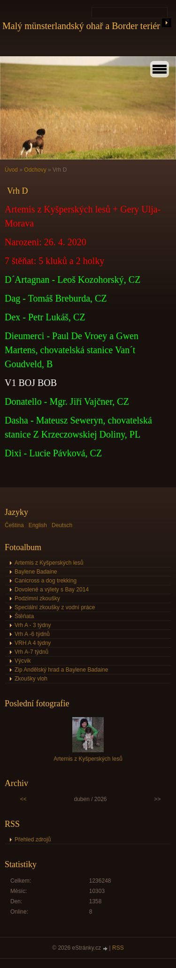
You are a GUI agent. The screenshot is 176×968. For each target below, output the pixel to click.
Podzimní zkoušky (37, 598)
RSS (118, 948)
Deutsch (62, 525)
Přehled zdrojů (33, 839)
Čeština (14, 525)
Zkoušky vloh (31, 678)
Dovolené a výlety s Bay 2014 (52, 589)
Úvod (11, 169)
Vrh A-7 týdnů (31, 652)
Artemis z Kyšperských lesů (49, 563)
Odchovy (35, 169)
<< (23, 799)
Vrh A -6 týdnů (32, 634)
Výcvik (23, 661)
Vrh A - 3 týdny (33, 625)
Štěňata (24, 616)
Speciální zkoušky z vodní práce (55, 607)
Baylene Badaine (36, 571)
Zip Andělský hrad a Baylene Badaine (61, 669)
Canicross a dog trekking (46, 580)
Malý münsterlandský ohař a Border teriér (81, 26)
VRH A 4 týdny (33, 643)
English (38, 525)
